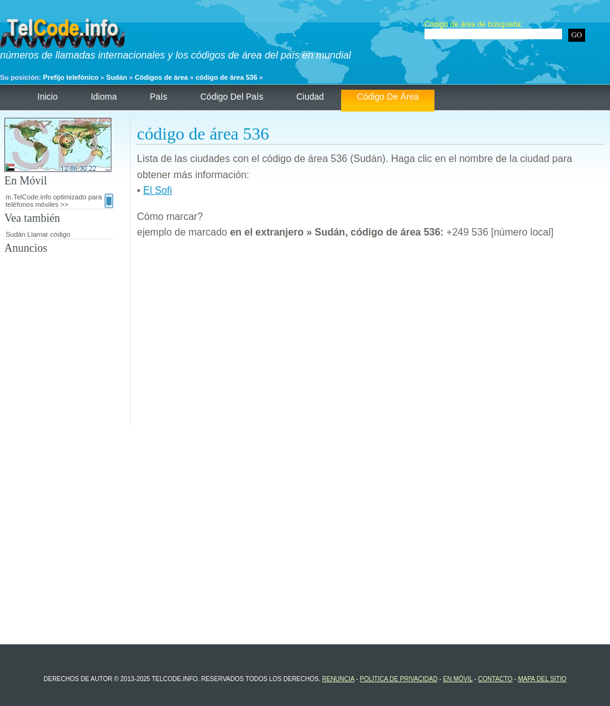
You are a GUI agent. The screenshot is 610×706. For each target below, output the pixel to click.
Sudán (117, 77)
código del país (231, 97)
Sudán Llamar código (38, 234)
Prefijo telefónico (70, 77)
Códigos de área (161, 77)
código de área (388, 97)
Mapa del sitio (542, 678)
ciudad (310, 97)
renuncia (338, 678)
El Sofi (157, 190)
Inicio (47, 97)
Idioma (104, 97)
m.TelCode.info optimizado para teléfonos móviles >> (59, 200)
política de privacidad (399, 678)
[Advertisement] (370, 337)
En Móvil (457, 678)
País (158, 97)
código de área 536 (226, 77)
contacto (495, 678)
